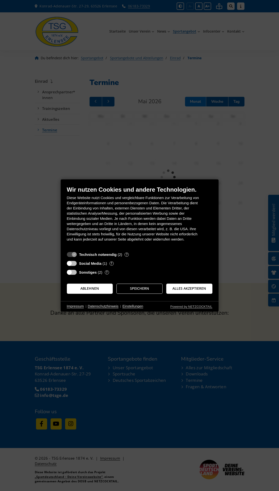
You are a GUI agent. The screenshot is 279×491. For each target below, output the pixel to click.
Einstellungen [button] (132, 306)
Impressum (75, 306)
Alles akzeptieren (189, 288)
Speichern (139, 288)
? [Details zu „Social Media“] (111, 263)
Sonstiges (88, 272)
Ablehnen (89, 288)
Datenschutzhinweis (103, 306)
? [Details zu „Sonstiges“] (107, 272)
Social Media (90, 263)
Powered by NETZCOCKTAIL (191, 306)
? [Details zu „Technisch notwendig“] (127, 254)
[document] (139, 217)
